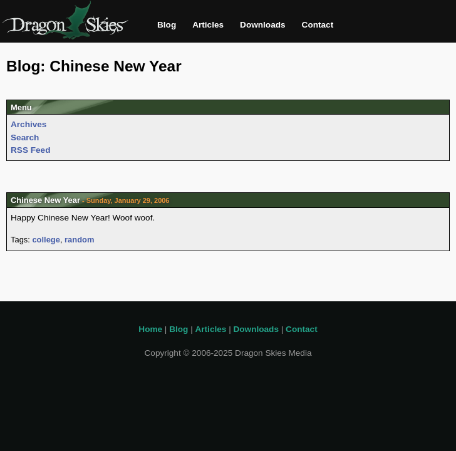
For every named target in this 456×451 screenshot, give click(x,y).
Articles (208, 24)
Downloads (263, 24)
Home (150, 329)
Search (25, 137)
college (46, 239)
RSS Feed (30, 150)
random (79, 239)
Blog (166, 24)
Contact (318, 24)
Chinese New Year (45, 200)
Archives (28, 124)
